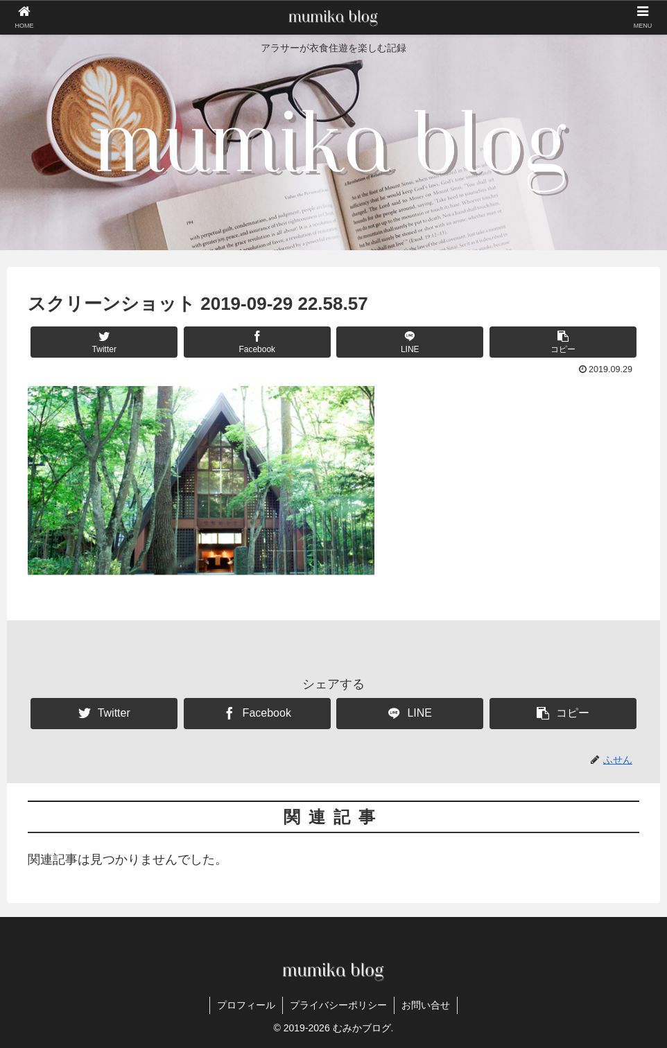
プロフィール (246, 1005)
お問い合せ (425, 1005)
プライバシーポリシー (338, 1005)
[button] (563, 342)
